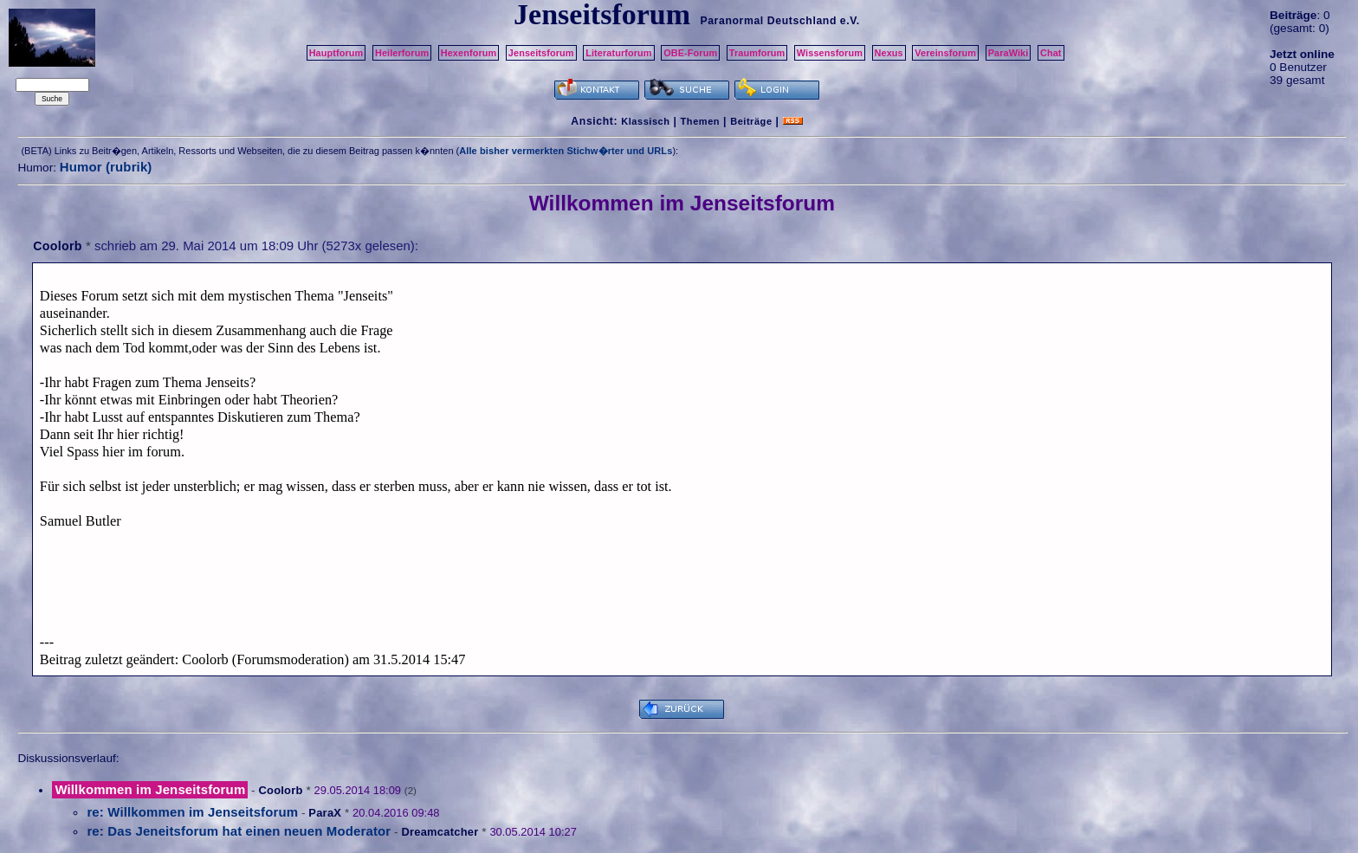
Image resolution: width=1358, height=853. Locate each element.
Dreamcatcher (439, 831)
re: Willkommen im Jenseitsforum (192, 812)
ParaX (324, 812)
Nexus (889, 53)
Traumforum (757, 53)
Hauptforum (336, 53)
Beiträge (751, 121)
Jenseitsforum (541, 53)
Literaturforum (618, 53)
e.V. (850, 21)
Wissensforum (830, 53)
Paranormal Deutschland (768, 21)
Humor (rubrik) (106, 166)
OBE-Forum (690, 53)
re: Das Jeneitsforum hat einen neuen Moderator (239, 831)
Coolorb (57, 246)
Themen (700, 121)
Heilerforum (402, 53)
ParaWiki (1008, 53)
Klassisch (645, 121)
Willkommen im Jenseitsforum (150, 789)
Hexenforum (469, 53)
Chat (1051, 53)
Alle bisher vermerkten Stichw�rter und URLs (565, 150)
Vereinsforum (945, 53)
